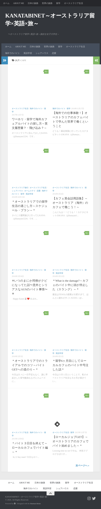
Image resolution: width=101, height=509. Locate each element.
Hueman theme (35, 504)
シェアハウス (42, 53)
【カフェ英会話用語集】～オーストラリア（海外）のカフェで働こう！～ (70, 203)
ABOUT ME (18, 3)
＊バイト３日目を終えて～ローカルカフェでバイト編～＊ (30, 448)
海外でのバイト (12, 53)
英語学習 (28, 53)
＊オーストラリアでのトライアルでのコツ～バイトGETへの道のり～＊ (30, 365)
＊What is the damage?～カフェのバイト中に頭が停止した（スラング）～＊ (70, 285)
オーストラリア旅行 (20, 188)
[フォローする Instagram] (89, 498)
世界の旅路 (47, 3)
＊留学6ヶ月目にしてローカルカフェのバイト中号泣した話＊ (70, 365)
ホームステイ (29, 191)
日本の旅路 (33, 3)
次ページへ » (82, 465)
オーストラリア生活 (73, 3)
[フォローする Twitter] (94, 498)
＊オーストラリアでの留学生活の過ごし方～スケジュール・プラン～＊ (30, 206)
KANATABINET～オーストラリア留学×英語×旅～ (50, 20)
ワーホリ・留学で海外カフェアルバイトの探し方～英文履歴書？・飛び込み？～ (30, 124)
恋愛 (54, 53)
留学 (58, 3)
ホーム (6, 3)
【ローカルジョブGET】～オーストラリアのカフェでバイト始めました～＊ (70, 441)
